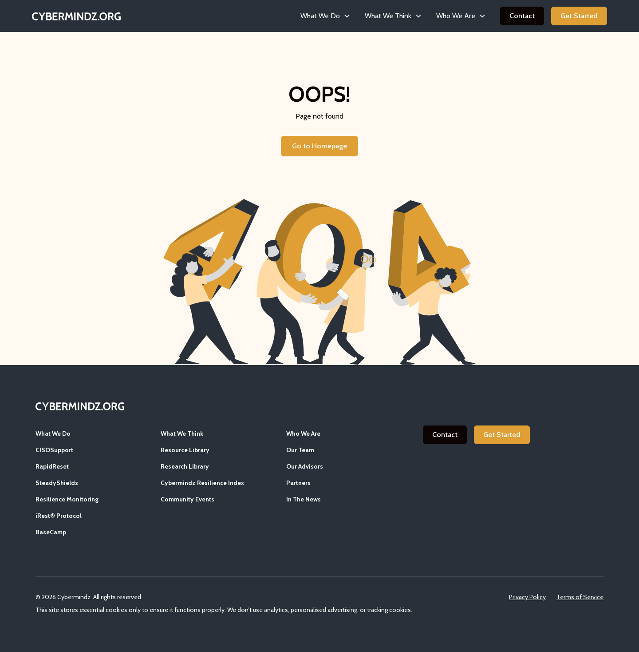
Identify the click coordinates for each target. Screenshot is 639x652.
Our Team (300, 450)
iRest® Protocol (59, 516)
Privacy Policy (527, 597)
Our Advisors (304, 466)
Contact (522, 16)
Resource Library (185, 450)
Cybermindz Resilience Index (202, 483)
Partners (298, 483)
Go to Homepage (319, 146)
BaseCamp (51, 532)
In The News (303, 499)
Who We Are (303, 433)
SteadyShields (57, 483)
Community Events (187, 499)
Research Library (185, 466)
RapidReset (52, 466)
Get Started (579, 16)
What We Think (182, 433)
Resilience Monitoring (67, 499)
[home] (76, 16)
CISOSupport (54, 450)
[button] (325, 16)
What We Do (53, 433)
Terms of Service (580, 597)
